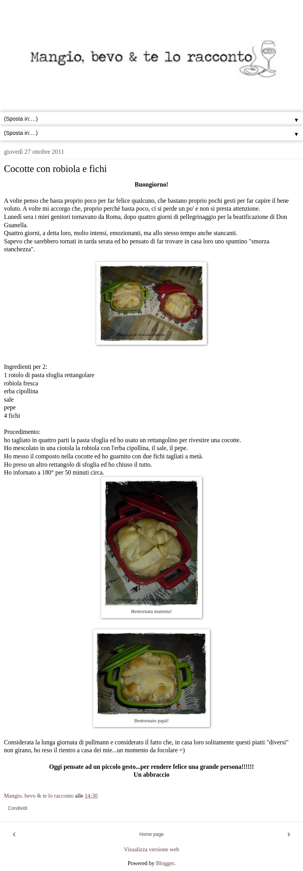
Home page (151, 834)
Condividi (17, 808)
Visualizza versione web (151, 849)
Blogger (165, 863)
